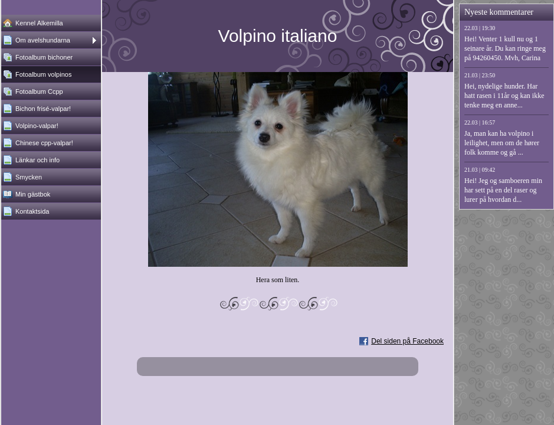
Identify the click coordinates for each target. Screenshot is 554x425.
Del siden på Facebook (407, 341)
